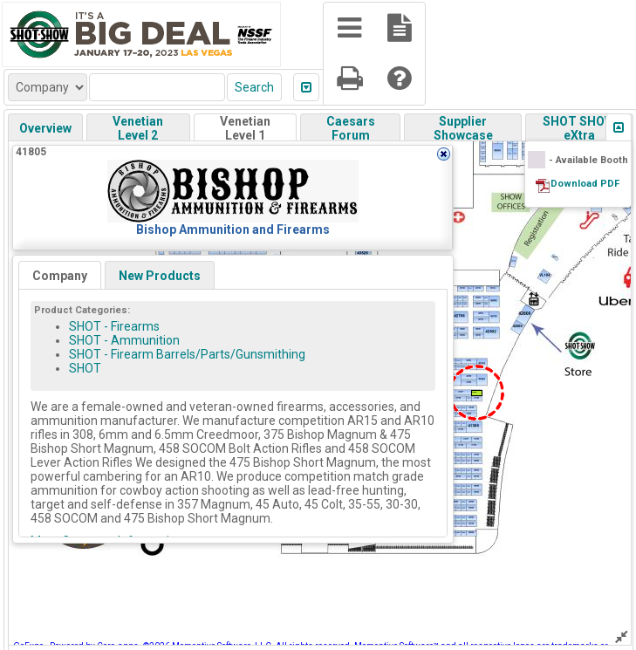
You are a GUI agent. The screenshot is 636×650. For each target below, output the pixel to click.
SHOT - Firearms (114, 326)
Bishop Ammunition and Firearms (233, 229)
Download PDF (585, 183)
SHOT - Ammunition (124, 340)
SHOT (85, 368)
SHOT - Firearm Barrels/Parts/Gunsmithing (187, 354)
